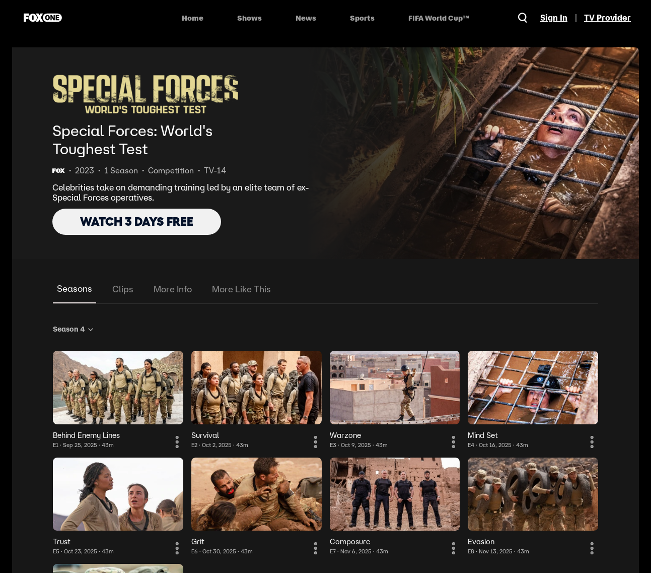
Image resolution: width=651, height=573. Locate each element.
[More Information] (177, 442)
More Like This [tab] (241, 289)
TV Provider (607, 18)
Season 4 (74, 329)
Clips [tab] (122, 289)
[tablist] (325, 289)
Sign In (553, 18)
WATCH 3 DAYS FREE (136, 221)
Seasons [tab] (74, 288)
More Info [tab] (173, 289)
